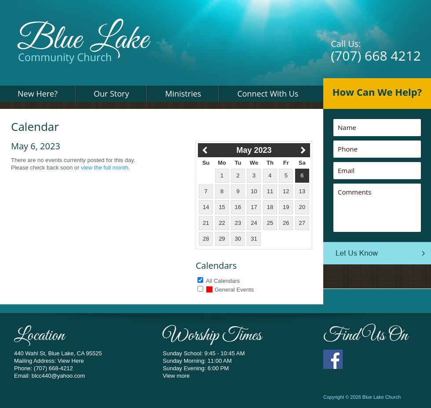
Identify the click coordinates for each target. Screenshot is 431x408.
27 (302, 223)
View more (176, 375)
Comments (377, 208)
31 (254, 238)
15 (222, 207)
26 (286, 223)
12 (286, 191)
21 (206, 223)
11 (270, 191)
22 (222, 223)
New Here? (38, 93)
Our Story (111, 93)
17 (254, 207)
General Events (230, 289)
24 (254, 223)
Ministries (183, 93)
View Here (71, 360)
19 (286, 207)
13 (302, 191)
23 (238, 223)
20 (302, 207)
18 (270, 207)
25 (270, 223)
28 (206, 238)
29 (222, 238)
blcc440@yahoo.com (58, 375)
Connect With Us (267, 93)
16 (238, 207)
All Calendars (223, 281)
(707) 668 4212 (376, 56)
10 (254, 191)
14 (206, 207)
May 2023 (253, 150)
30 (238, 238)
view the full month (104, 167)
